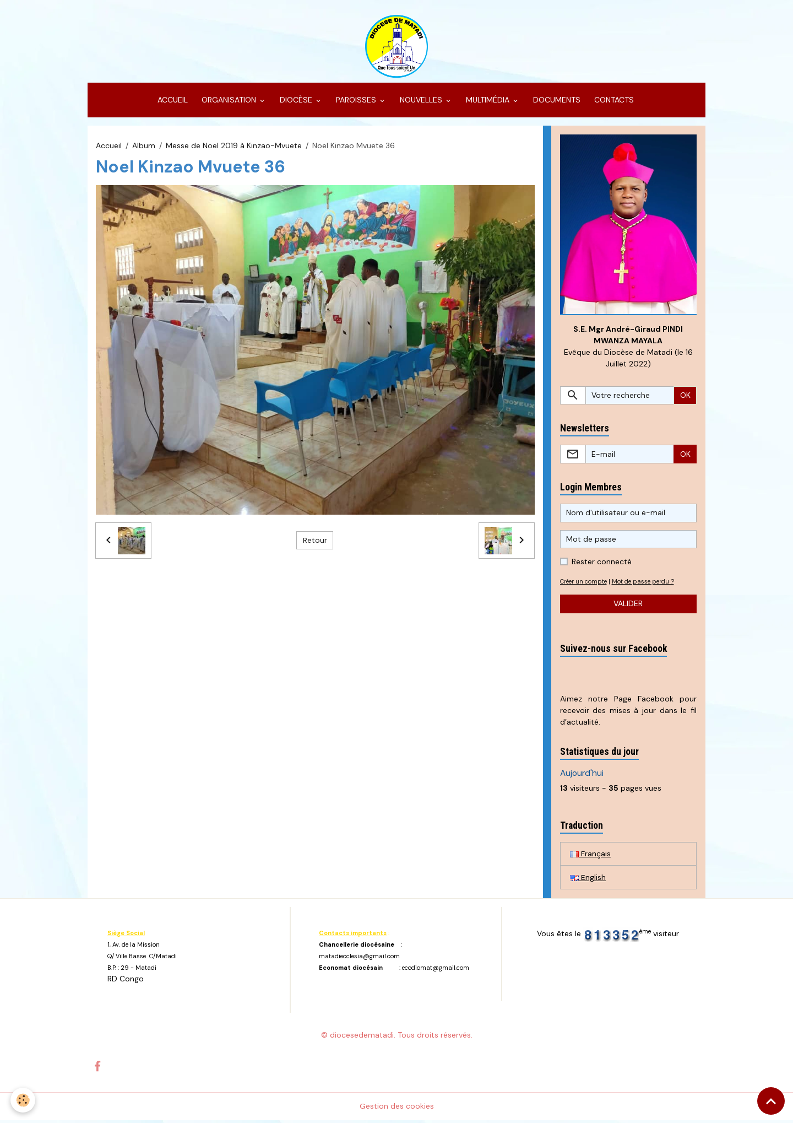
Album (143, 148)
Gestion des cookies (397, 1109)
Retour (315, 543)
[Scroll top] (771, 1101)
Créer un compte (585, 584)
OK (685, 398)
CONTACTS (613, 102)
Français (590, 856)
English (588, 880)
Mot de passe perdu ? (649, 584)
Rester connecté (602, 564)
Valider (628, 606)
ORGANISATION (228, 102)
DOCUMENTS (555, 102)
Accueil (109, 148)
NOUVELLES (421, 102)
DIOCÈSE (296, 102)
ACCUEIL (171, 102)
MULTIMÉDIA (488, 102)
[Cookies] (23, 1100)
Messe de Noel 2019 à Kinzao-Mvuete (234, 148)
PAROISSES (356, 102)
